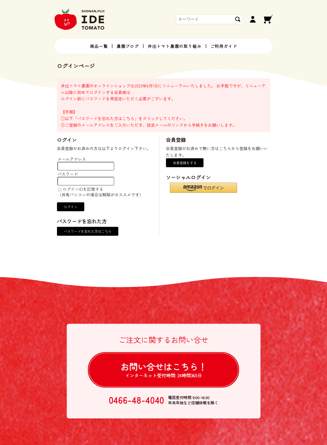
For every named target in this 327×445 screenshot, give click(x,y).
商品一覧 (99, 46)
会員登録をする (185, 162)
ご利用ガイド (223, 46)
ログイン (70, 206)
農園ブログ (127, 46)
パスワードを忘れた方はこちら (87, 231)
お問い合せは (163, 369)
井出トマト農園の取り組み (175, 46)
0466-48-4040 (136, 400)
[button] (203, 188)
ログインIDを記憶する (83, 189)
